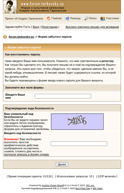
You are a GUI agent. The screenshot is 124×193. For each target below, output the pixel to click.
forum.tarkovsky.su (21, 36)
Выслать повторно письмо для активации (92, 26)
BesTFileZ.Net (82, 188)
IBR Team (98, 188)
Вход (36, 26)
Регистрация (49, 26)
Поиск (93, 18)
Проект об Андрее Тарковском (24, 18)
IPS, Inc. (90, 185)
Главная (56, 18)
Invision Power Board (52, 185)
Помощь (75, 18)
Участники (112, 18)
